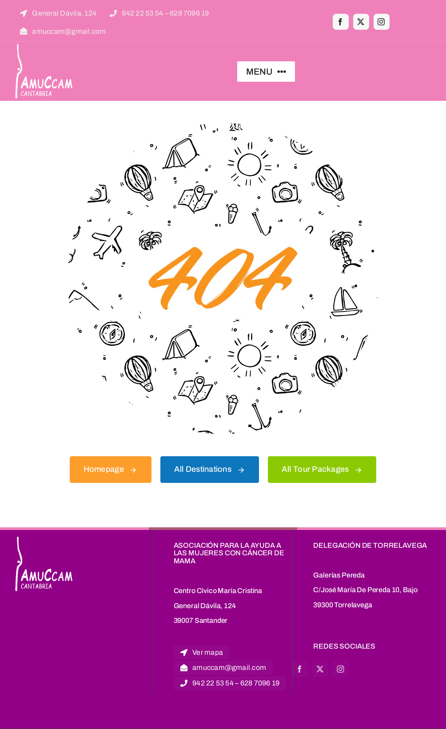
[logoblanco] (44, 45)
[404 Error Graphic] (223, 127)
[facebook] (341, 22)
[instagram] (382, 22)
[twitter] (361, 22)
